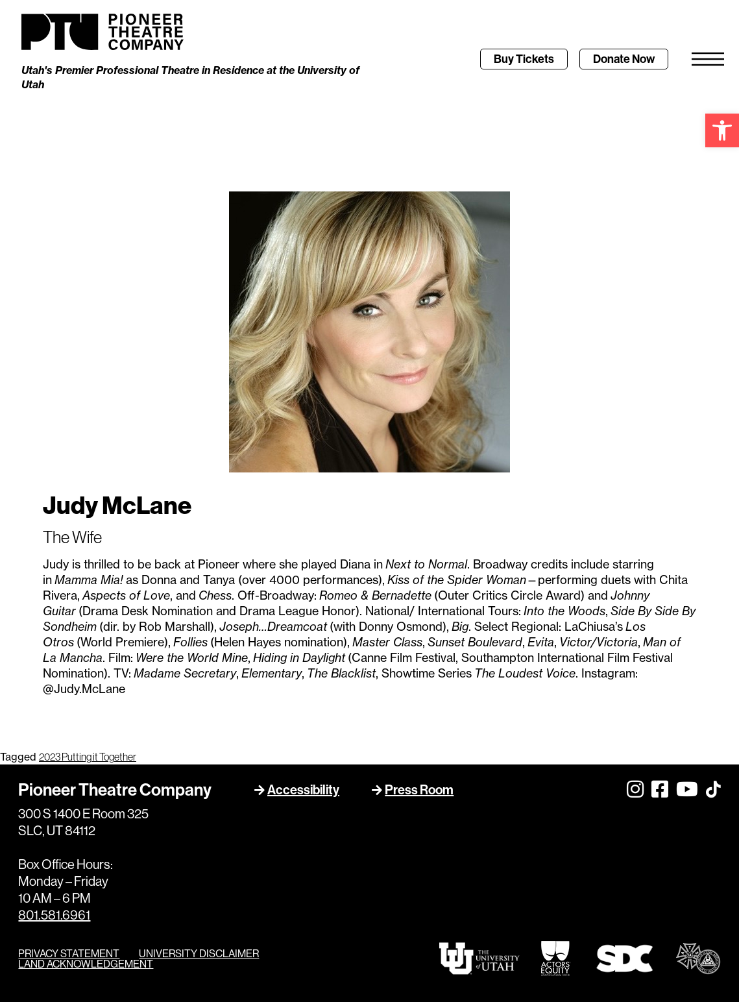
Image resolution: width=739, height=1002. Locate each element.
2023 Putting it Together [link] (87, 757)
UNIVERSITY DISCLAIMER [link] (199, 953)
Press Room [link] (419, 789)
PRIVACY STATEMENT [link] (68, 953)
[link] (722, 130)
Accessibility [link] (303, 789)
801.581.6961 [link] (54, 915)
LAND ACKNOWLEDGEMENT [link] (85, 963)
